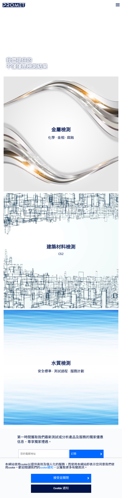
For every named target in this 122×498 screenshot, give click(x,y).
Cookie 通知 (61, 488)
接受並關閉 (71, 478)
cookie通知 (46, 468)
